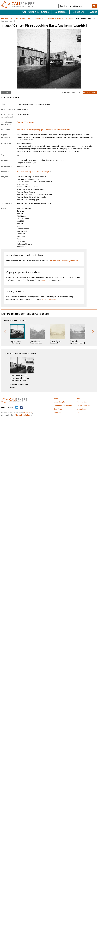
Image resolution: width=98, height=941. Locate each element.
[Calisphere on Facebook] (21, 407)
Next (93, 331)
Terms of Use (82, 402)
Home (56, 398)
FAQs (79, 398)
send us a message (48, 299)
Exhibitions (78, 12)
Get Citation (6, 92)
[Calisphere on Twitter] (16, 407)
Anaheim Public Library (10, 18)
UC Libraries (27, 413)
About (93, 12)
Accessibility (81, 409)
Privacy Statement (83, 405)
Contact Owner (89, 92)
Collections (60, 12)
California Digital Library (22, 415)
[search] (94, 6)
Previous (5, 331)
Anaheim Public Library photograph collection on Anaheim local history (46, 18)
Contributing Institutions (35, 12)
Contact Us (81, 413)
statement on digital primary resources (63, 261)
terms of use (45, 280)
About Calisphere (60, 402)
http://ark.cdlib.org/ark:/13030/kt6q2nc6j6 (33, 171)
